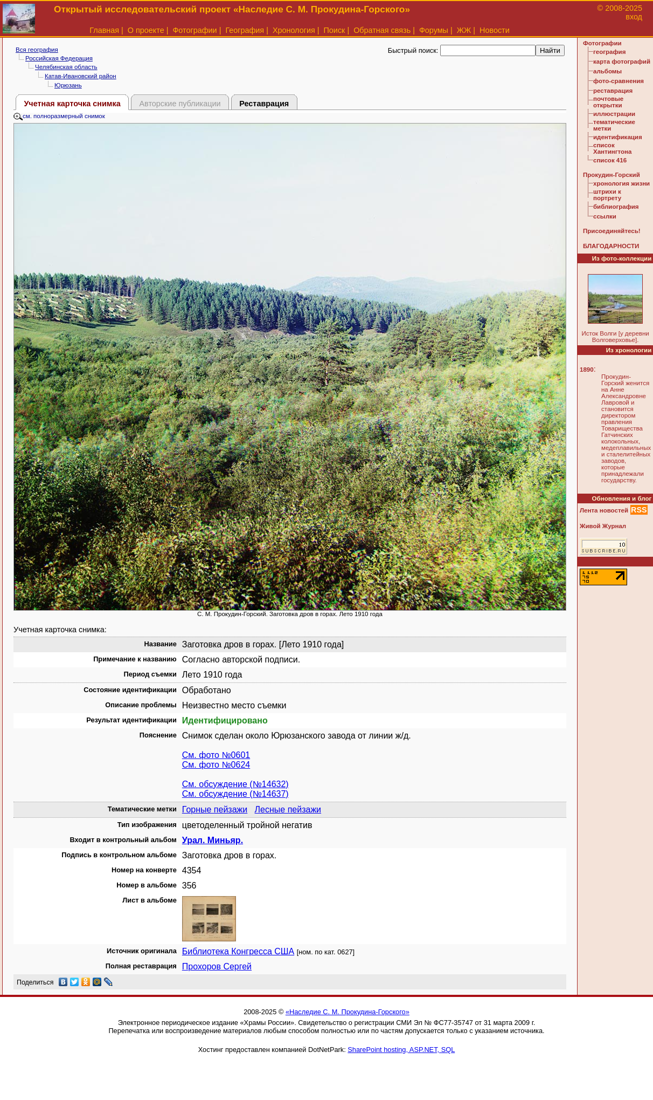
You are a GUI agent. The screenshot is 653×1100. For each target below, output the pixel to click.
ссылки (604, 216)
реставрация (613, 90)
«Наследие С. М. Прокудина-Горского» (347, 1012)
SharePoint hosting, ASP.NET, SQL (401, 1050)
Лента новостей (604, 510)
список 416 (610, 160)
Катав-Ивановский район (80, 76)
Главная (104, 30)
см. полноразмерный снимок (59, 116)
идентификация (617, 137)
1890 (587, 369)
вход (634, 16)
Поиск (334, 30)
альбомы (607, 71)
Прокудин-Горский (611, 175)
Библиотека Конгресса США (238, 951)
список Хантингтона (612, 148)
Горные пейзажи (214, 809)
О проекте (146, 30)
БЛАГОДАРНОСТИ (611, 246)
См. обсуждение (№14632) (235, 784)
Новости (495, 30)
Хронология (294, 30)
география (609, 52)
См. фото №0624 (216, 764)
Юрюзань (68, 85)
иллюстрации (614, 114)
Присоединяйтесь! (612, 231)
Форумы (433, 30)
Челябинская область (66, 67)
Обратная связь (382, 30)
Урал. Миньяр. (212, 840)
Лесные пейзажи (288, 809)
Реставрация (264, 103)
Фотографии (194, 30)
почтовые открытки (608, 101)
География (244, 30)
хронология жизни (621, 183)
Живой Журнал (603, 526)
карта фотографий (621, 61)
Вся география (37, 49)
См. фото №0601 (216, 755)
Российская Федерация (59, 58)
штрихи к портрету (607, 194)
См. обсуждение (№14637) (235, 793)
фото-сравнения (618, 81)
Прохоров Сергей (217, 966)
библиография (616, 206)
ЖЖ (464, 30)
